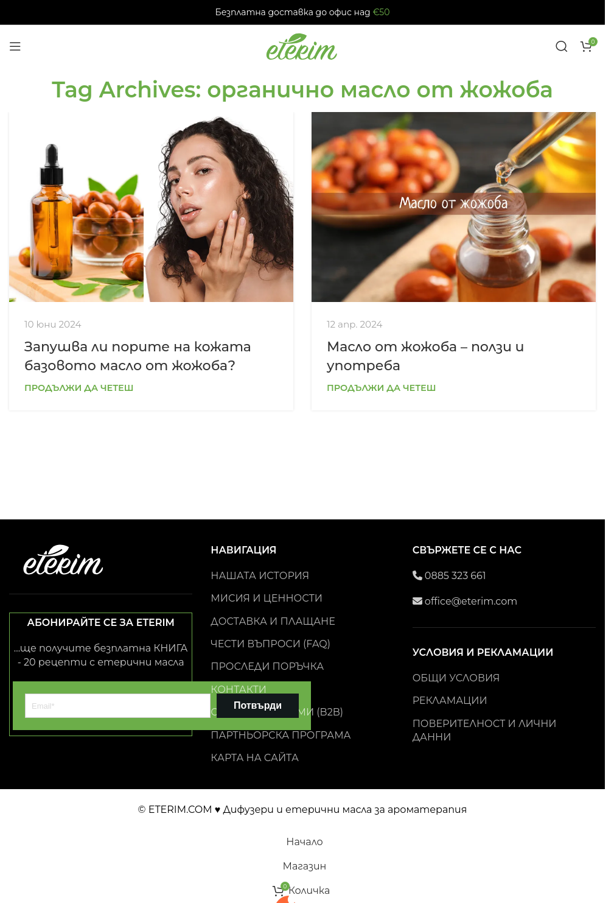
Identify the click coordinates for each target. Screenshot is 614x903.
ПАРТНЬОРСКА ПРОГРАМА (281, 735)
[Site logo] (302, 45)
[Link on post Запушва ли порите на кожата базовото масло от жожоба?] (151, 206)
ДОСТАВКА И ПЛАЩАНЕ (273, 621)
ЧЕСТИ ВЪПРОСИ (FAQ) (270, 644)
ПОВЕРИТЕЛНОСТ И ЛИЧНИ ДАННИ (485, 730)
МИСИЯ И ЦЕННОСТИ (267, 598)
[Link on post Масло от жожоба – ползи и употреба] (454, 206)
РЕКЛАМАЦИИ (450, 700)
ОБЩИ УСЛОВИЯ (456, 678)
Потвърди (258, 705)
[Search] (561, 46)
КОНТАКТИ (239, 689)
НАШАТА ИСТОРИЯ (260, 576)
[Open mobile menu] (15, 46)
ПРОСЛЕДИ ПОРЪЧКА (267, 666)
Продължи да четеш (79, 387)
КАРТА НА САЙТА (255, 758)
